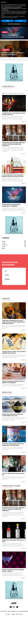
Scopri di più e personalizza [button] (14, 24)
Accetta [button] (20, 20)
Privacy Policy (19, 614)
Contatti (13, 614)
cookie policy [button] (5, 9)
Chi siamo (8, 614)
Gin (5, 271)
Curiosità (6, 299)
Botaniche (7, 279)
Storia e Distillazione (11, 486)
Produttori (7, 392)
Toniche (7, 275)
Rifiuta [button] (7, 20)
